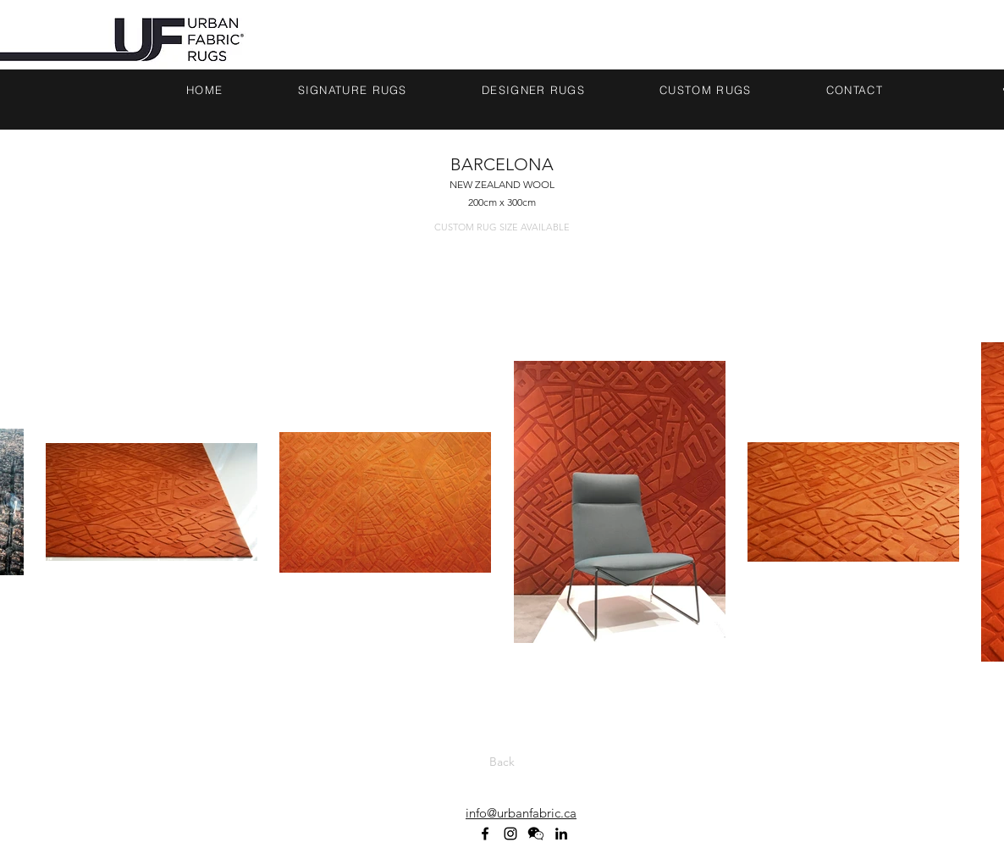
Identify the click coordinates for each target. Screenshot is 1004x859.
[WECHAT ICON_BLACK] (535, 833)
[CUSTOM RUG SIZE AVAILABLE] (502, 228)
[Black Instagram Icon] (510, 833)
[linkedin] (561, 833)
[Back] (501, 762)
